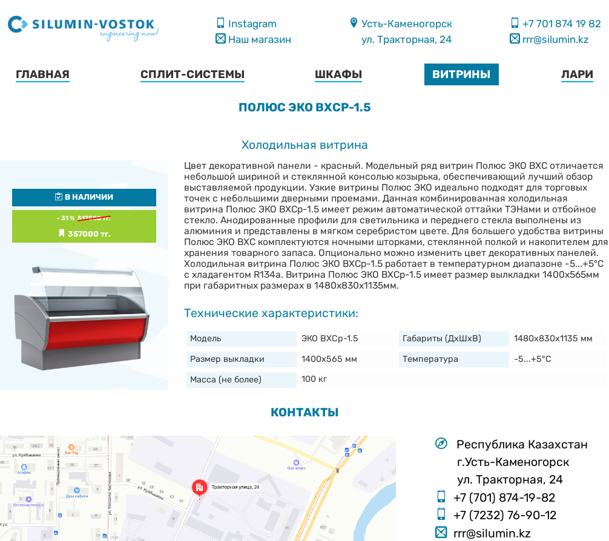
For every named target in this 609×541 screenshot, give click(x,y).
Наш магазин (258, 39)
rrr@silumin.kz (554, 39)
